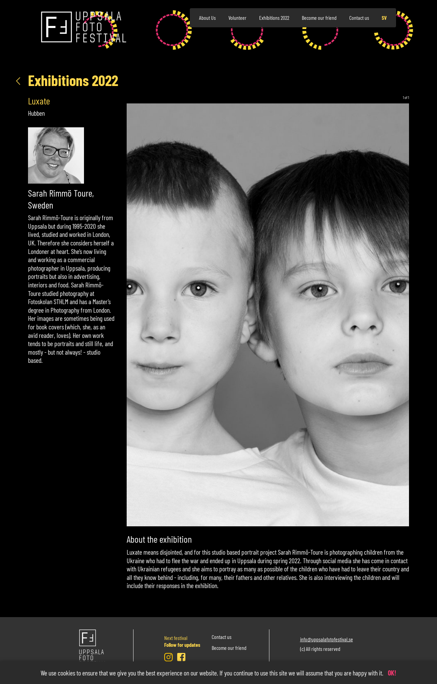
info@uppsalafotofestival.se (326, 639)
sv (384, 17)
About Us (207, 17)
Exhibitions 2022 (274, 17)
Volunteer (237, 17)
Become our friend (319, 17)
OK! (392, 672)
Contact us (359, 17)
